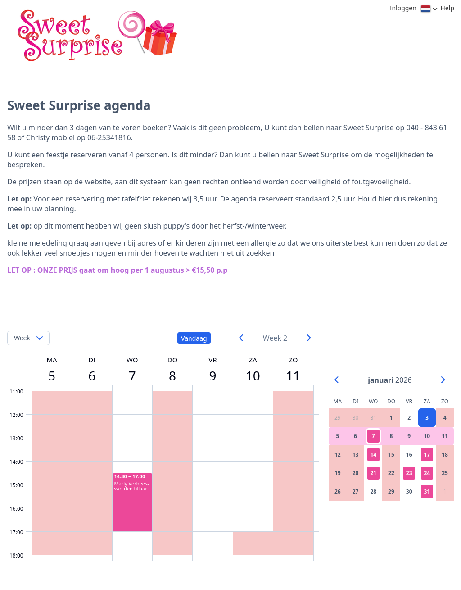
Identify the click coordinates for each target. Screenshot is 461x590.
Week (22, 338)
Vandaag (194, 338)
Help (448, 8)
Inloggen (403, 8)
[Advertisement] (228, 295)
